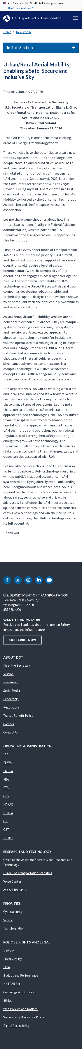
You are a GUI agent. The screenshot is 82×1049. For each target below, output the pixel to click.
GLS (6, 796)
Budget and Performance (20, 975)
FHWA (7, 763)
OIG (5, 821)
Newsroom (23, 32)
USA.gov (9, 950)
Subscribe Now (22, 640)
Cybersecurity (13, 912)
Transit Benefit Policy (18, 716)
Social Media (11, 691)
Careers (8, 724)
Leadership (11, 699)
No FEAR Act (11, 984)
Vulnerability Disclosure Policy (23, 1017)
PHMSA (8, 838)
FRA (6, 779)
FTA (6, 788)
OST (6, 830)
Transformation (13, 928)
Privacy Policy (12, 959)
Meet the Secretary (16, 665)
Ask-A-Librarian (15, 890)
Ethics (7, 1000)
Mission (8, 674)
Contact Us (11, 732)
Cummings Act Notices (18, 992)
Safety (7, 920)
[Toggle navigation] (75, 18)
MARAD (8, 804)
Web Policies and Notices (20, 1009)
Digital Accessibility (16, 1026)
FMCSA (8, 771)
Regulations (11, 707)
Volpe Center (12, 881)
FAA (5, 754)
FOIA (6, 967)
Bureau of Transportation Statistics (27, 873)
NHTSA (8, 813)
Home (7, 32)
